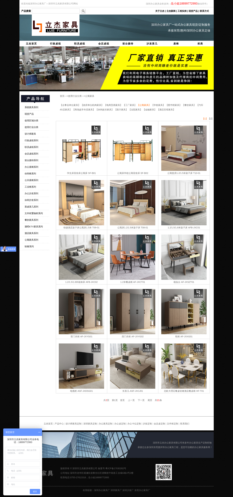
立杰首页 (31, 43)
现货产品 (29, 114)
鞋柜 (177, 336)
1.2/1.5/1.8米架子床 (178, 227)
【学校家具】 (158, 105)
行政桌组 (55, 43)
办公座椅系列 (31, 167)
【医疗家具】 (121, 109)
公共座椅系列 (31, 180)
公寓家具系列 (31, 240)
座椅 (176, 43)
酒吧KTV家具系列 (34, 226)
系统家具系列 (31, 107)
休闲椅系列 (30, 173)
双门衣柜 (75, 336)
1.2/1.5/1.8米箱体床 (75, 282)
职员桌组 (79, 43)
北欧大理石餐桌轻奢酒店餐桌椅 (180, 391)
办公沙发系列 (31, 193)
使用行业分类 (31, 127)
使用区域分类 (31, 120)
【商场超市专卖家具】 (84, 109)
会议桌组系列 (31, 153)
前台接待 (127, 43)
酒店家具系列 (31, 233)
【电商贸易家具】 (113, 105)
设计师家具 (30, 134)
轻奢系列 (29, 246)
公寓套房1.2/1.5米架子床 (180, 173)
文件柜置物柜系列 (34, 213)
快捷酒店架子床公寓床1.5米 (77, 227)
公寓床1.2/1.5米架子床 (128, 227)
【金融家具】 (150, 109)
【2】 (211, 118)
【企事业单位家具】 (70, 105)
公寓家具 (89, 96)
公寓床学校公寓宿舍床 (128, 173)
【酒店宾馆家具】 (166, 109)
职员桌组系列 (31, 147)
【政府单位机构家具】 (92, 105)
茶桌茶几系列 (31, 206)
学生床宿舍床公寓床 (77, 173)
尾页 (150, 400)
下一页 (141, 400)
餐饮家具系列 (31, 220)
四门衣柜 (126, 336)
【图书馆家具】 (174, 105)
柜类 (200, 43)
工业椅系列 (30, 187)
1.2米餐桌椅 (126, 282)
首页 (62, 96)
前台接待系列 (31, 160)
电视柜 (73, 391)
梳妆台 (177, 282)
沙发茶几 (152, 43)
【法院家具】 (136, 109)
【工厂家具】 (130, 105)
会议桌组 (103, 43)
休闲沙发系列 (31, 200)
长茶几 (125, 391)
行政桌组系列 (31, 140)
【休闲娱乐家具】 (105, 109)
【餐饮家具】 (189, 105)
